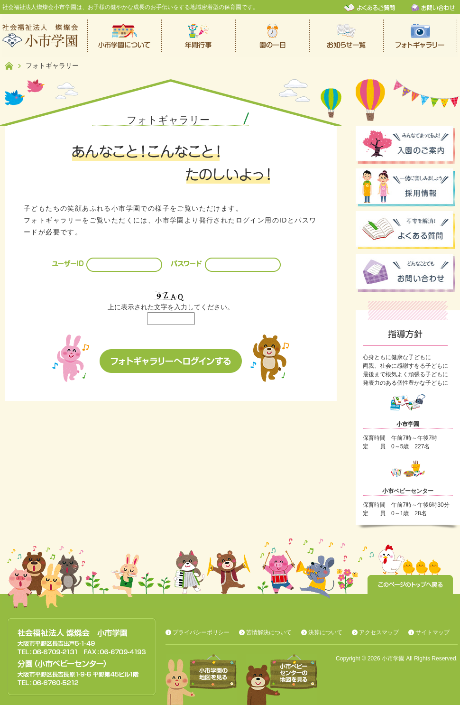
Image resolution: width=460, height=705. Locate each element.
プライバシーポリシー (201, 632)
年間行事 (199, 35)
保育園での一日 (273, 35)
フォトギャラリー (421, 35)
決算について (325, 632)
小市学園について (125, 35)
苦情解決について (269, 632)
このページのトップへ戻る (410, 584)
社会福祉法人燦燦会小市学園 (45, 35)
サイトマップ (432, 632)
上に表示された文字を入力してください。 (171, 307)
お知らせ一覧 (347, 35)
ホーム (9, 66)
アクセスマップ (379, 632)
